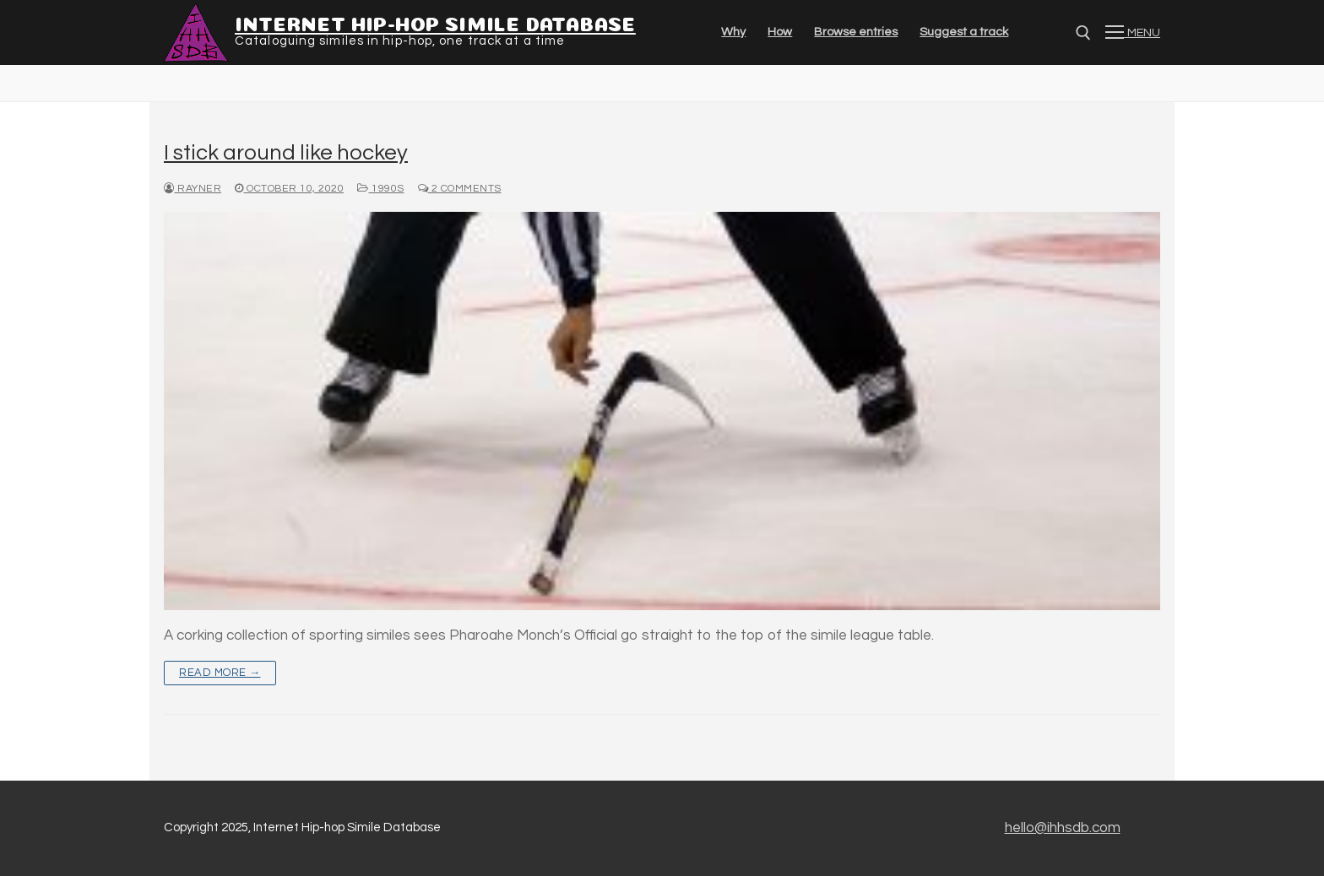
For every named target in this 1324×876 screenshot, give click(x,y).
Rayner (192, 188)
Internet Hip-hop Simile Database (435, 21)
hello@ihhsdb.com (1063, 827)
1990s (380, 188)
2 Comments (460, 188)
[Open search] (1083, 33)
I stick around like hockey (286, 153)
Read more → (220, 673)
